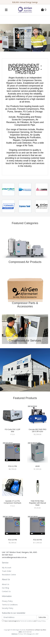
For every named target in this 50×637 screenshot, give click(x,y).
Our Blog (5, 588)
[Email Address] (19, 617)
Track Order (6, 571)
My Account (6, 567)
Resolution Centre (9, 574)
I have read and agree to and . (24, 621)
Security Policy (7, 608)
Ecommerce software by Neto (36, 630)
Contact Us (6, 591)
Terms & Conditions (10, 604)
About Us (5, 584)
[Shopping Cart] (43, 10)
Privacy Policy (7, 601)
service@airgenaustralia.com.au (14, 557)
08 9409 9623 (7, 555)
